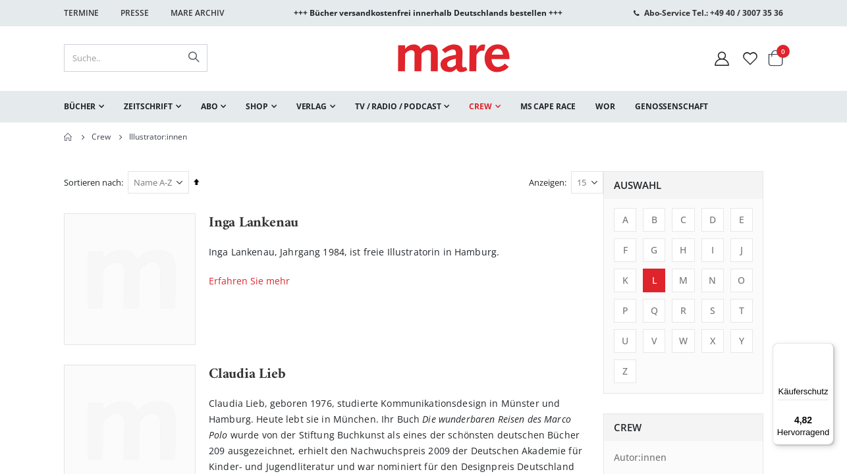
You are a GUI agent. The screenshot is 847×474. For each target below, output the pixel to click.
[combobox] (135, 58)
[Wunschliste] (750, 58)
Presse (135, 12)
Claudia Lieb (427, 374)
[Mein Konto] (722, 58)
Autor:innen (100, 457)
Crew (101, 137)
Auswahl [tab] (98, 185)
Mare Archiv (197, 12)
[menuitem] (84, 106)
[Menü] (826, 346)
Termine (81, 12)
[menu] (423, 106)
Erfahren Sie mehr (429, 281)
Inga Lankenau (433, 223)
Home (68, 137)
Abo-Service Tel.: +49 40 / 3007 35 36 (713, 12)
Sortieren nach (272, 182)
